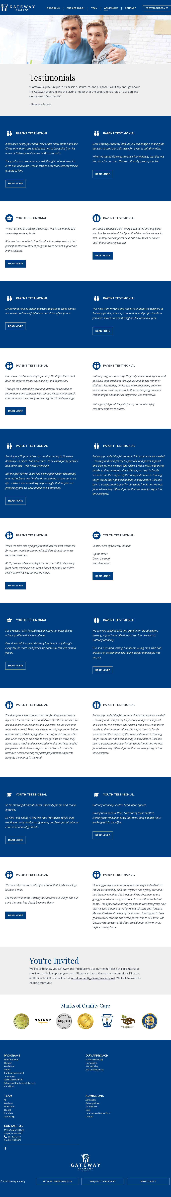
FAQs (88, 1110)
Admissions (111, 8)
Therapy (8, 1063)
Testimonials (91, 1106)
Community (9, 1076)
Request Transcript (103, 1181)
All (5, 1100)
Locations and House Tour (98, 1113)
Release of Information (57, 1181)
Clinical (7, 1110)
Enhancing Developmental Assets (19, 1083)
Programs (53, 8)
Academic (8, 1103)
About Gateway (11, 1059)
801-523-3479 (14, 1136)
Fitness (7, 1069)
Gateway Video (92, 1103)
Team (94, 8)
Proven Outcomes (156, 8)
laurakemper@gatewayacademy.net (93, 978)
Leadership (9, 1116)
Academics (9, 1066)
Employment (148, 1181)
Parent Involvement (13, 1079)
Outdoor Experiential (14, 1073)
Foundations (91, 1063)
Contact (130, 8)
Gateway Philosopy (94, 1059)
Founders (8, 1113)
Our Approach (75, 8)
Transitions (9, 1086)
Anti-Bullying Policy (95, 1069)
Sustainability (92, 1066)
